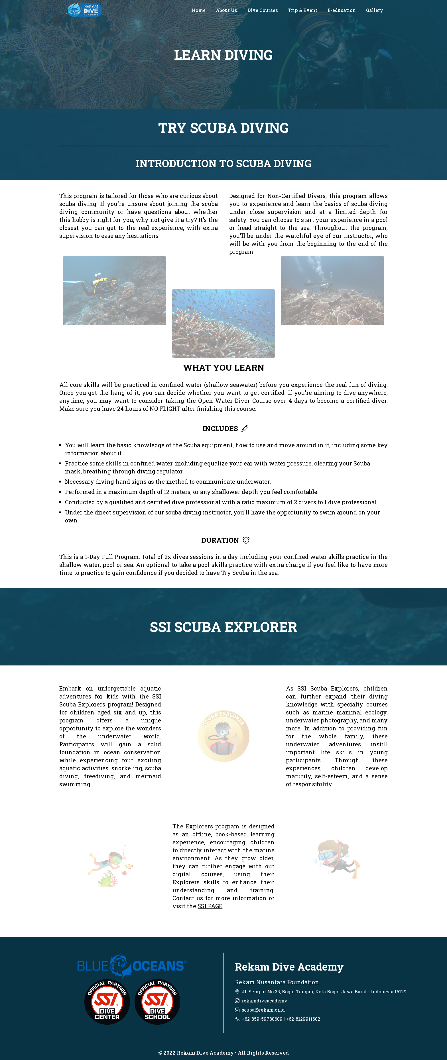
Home (199, 10)
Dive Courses (262, 10)
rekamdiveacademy (264, 1001)
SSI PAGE (210, 906)
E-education (342, 10)
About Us (226, 10)
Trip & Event (302, 10)
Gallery (374, 10)
